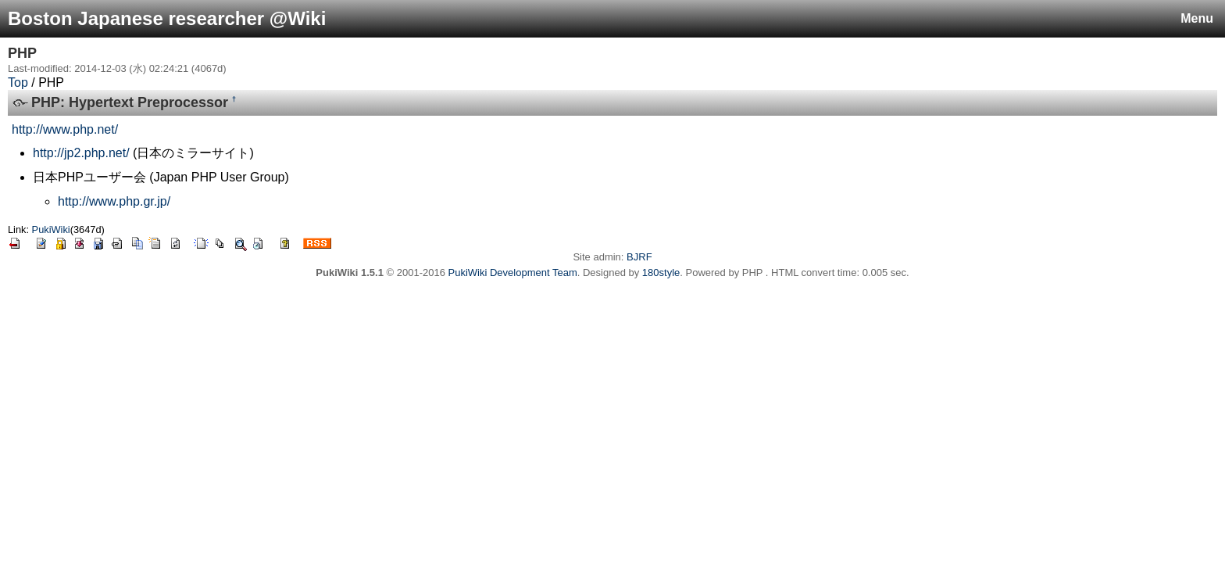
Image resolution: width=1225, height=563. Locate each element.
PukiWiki (51, 229)
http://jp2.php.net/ (81, 153)
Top (18, 82)
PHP (22, 53)
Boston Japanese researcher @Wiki (167, 18)
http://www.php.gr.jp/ (114, 201)
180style (661, 272)
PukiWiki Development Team (512, 272)
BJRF (639, 257)
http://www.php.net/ (65, 129)
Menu (1196, 18)
